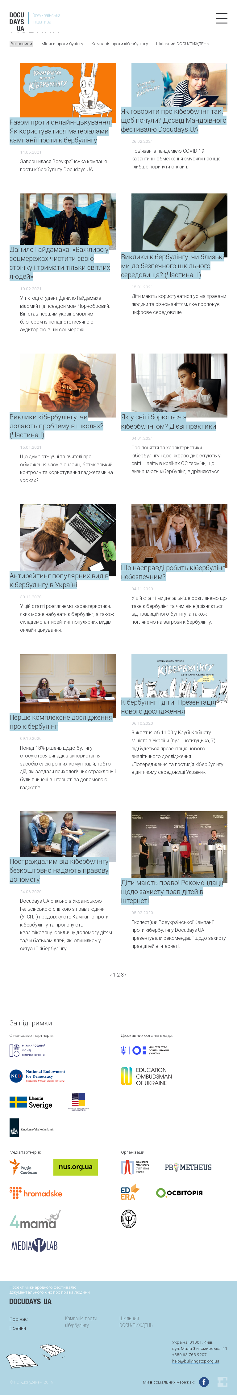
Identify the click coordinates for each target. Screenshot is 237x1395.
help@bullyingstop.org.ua (195, 1361)
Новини (18, 1328)
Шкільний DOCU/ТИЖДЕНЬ (182, 43)
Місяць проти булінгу (62, 43)
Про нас (19, 1319)
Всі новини (21, 43)
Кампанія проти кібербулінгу (119, 43)
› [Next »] (126, 975)
